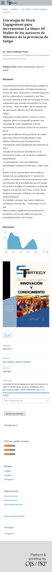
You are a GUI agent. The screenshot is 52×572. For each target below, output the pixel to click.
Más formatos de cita (13, 400)
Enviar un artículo (14, 413)
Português (9, 479)
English (7, 471)
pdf (8, 335)
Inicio (5, 9)
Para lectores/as (11, 496)
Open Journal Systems (14, 516)
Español (8, 475)
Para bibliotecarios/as (13, 504)
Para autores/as (10, 500)
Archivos (14, 9)
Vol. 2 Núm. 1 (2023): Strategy (34, 9)
